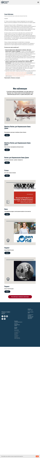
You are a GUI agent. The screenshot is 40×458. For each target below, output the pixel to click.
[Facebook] (2, 350)
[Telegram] (2, 353)
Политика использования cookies (17, 358)
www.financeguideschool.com (18, 110)
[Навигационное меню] (38, 2)
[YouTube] (7, 350)
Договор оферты (15, 362)
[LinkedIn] (5, 353)
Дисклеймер (16, 364)
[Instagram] (5, 350)
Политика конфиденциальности (18, 355)
